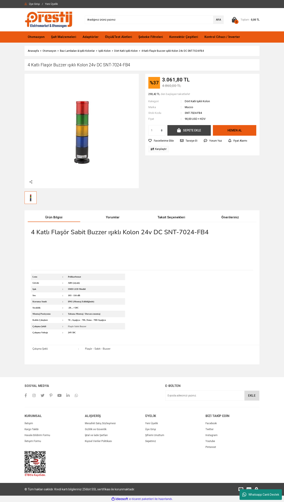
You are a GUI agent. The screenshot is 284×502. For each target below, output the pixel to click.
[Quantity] (156, 130)
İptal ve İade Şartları (96, 435)
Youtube (210, 441)
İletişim (29, 423)
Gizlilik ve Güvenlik (95, 429)
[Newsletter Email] (212, 395)
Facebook (211, 423)
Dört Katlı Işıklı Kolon (197, 101)
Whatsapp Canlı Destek (260, 494)
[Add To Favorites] (161, 141)
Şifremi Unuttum (154, 435)
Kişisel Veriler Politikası (98, 441)
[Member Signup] (51, 4)
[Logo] (49, 19)
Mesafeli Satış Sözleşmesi (100, 423)
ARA (218, 19)
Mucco (189, 107)
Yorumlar (113, 217)
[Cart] (244, 19)
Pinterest (210, 447)
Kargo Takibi (32, 429)
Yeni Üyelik (151, 423)
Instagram (211, 435)
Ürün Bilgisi (53, 217)
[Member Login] (34, 4)
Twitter (209, 429)
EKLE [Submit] (252, 395)
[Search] (154, 19)
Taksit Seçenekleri (171, 217)
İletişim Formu (33, 441)
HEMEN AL (234, 130)
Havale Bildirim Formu (37, 435)
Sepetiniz (150, 441)
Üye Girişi (150, 429)
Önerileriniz (230, 217)
